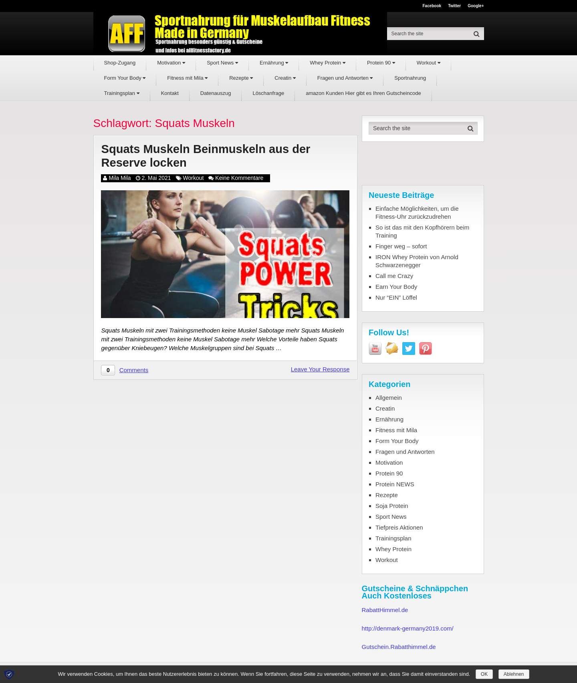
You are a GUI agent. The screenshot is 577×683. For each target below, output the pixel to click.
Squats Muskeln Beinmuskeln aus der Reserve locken (209, 156)
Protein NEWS (394, 484)
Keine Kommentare (239, 178)
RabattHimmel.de (385, 609)
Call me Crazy (394, 275)
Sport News (222, 63)
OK (484, 674)
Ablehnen (514, 674)
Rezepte (241, 78)
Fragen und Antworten (345, 78)
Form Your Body (125, 78)
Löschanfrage (268, 93)
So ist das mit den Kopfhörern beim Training (422, 231)
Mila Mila (120, 178)
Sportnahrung (410, 78)
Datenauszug (215, 93)
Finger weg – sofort (401, 246)
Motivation (171, 63)
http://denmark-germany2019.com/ (408, 628)
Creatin (285, 78)
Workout (428, 63)
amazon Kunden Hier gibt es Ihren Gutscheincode (363, 93)
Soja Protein (391, 505)
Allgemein (388, 397)
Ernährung (274, 63)
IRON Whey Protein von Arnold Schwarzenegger (416, 261)
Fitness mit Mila (187, 78)
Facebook (431, 6)
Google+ (476, 6)
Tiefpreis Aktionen (399, 527)
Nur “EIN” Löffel (396, 297)
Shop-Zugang (120, 63)
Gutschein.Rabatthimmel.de (399, 646)
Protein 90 (381, 63)
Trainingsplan (121, 93)
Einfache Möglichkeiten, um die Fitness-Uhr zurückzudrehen (417, 212)
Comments (134, 370)
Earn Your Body (396, 286)
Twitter (454, 6)
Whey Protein (327, 63)
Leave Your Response (320, 370)
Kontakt (170, 93)
